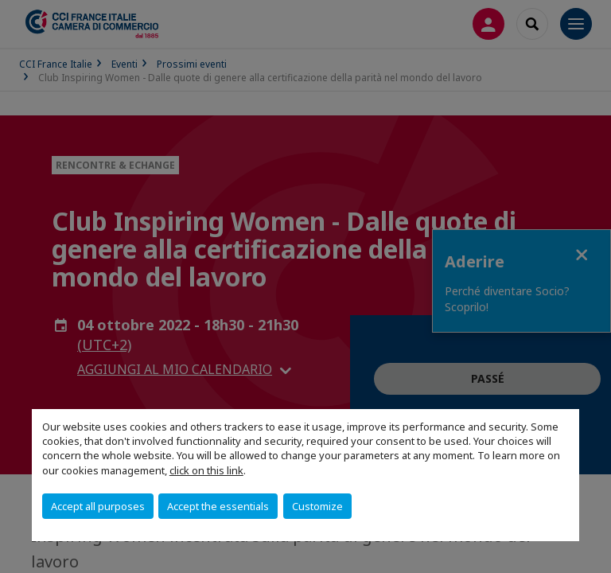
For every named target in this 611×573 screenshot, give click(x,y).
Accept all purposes (98, 506)
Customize (317, 506)
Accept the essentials (218, 506)
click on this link (206, 470)
